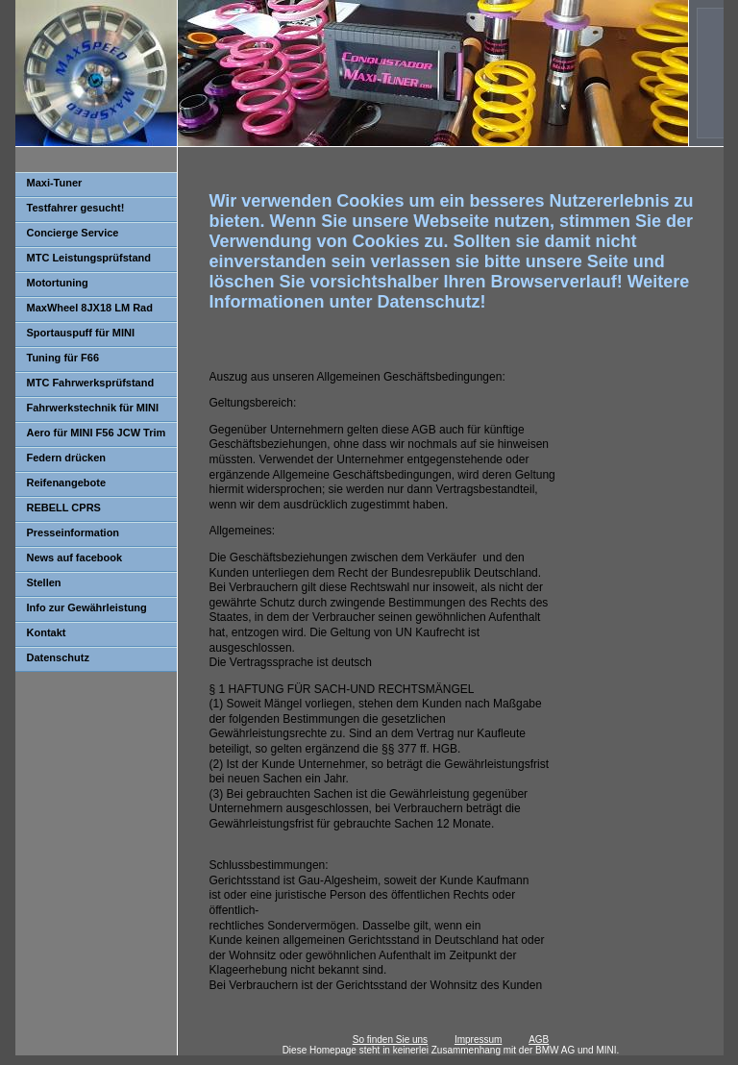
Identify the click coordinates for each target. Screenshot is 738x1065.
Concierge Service (73, 232)
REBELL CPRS (64, 507)
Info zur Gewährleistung (87, 607)
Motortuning (57, 282)
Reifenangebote (67, 482)
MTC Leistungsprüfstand (89, 257)
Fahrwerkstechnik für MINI (93, 407)
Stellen (44, 582)
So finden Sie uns (390, 1039)
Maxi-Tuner (55, 182)
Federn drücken (67, 457)
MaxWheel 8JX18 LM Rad (90, 307)
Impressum (478, 1039)
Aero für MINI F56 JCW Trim (96, 432)
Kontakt (46, 632)
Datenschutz (58, 657)
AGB (539, 1039)
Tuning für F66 (63, 357)
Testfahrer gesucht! (76, 207)
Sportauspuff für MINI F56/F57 (75, 337)
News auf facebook (75, 557)
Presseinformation (73, 532)
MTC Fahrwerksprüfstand (91, 382)
